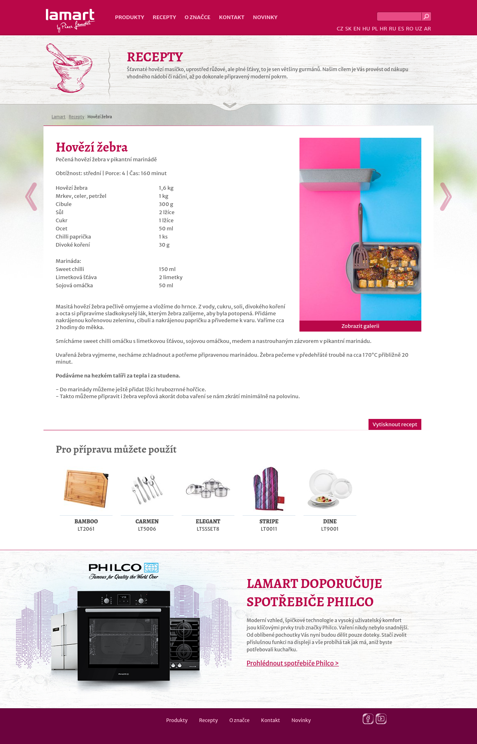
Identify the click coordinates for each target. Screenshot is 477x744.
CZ (340, 28)
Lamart (70, 20)
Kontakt (232, 17)
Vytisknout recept (395, 424)
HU (366, 28)
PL (375, 28)
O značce (197, 17)
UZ (418, 28)
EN (357, 28)
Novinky (265, 17)
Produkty (129, 17)
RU (392, 28)
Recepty (164, 17)
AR (427, 28)
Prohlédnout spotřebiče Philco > (293, 663)
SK (348, 28)
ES (401, 28)
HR (383, 28)
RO (409, 28)
